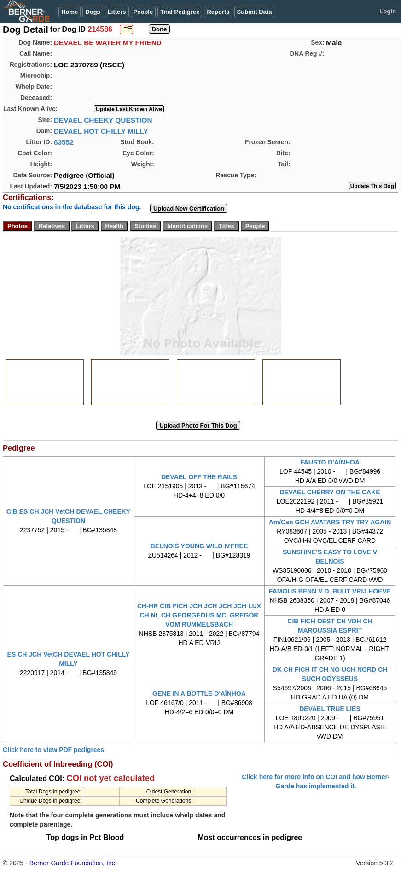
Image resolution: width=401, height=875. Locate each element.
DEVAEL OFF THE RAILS (199, 477)
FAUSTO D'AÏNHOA (330, 462)
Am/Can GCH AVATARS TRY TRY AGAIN (330, 522)
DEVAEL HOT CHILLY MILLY (101, 131)
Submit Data (254, 11)
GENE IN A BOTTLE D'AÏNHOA (199, 693)
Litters (117, 11)
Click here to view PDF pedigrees (53, 749)
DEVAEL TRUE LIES (329, 708)
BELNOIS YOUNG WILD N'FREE (199, 546)
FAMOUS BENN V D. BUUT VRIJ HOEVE (330, 591)
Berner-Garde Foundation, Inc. (73, 863)
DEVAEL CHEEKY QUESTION (103, 120)
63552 (64, 142)
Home (69, 11)
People (143, 11)
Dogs (92, 11)
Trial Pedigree (179, 11)
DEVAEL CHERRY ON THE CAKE (329, 492)
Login (388, 11)
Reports (218, 11)
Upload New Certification (188, 208)
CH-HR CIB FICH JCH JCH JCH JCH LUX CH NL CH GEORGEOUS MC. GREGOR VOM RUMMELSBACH (199, 615)
